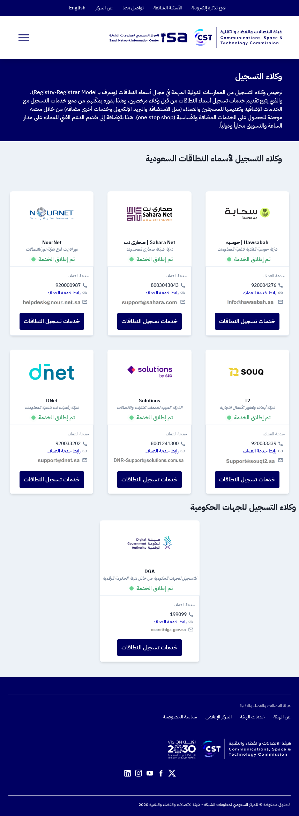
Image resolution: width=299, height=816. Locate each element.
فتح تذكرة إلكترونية (209, 8)
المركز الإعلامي (218, 716)
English (77, 8)
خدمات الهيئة (252, 716)
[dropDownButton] (24, 38)
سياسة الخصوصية (180, 716)
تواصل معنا (133, 8)
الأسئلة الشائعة (168, 8)
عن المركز (104, 8)
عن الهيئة (282, 716)
